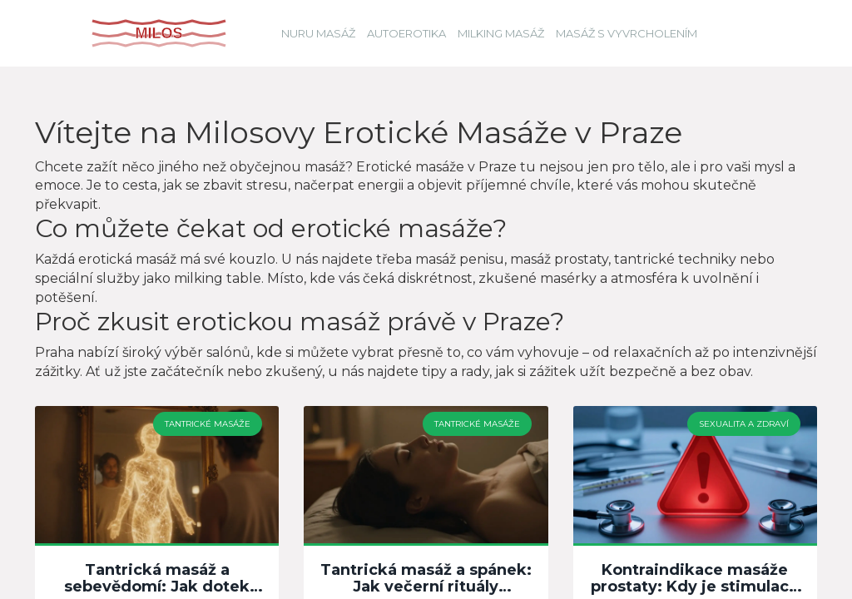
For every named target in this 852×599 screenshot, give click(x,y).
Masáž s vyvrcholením (626, 33)
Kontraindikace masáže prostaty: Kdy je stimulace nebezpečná (695, 579)
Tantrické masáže (207, 423)
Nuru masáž (318, 33)
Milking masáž (501, 33)
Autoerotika (406, 33)
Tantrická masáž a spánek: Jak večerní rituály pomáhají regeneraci (426, 579)
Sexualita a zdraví (744, 423)
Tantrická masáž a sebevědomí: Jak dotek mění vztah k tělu (157, 579)
